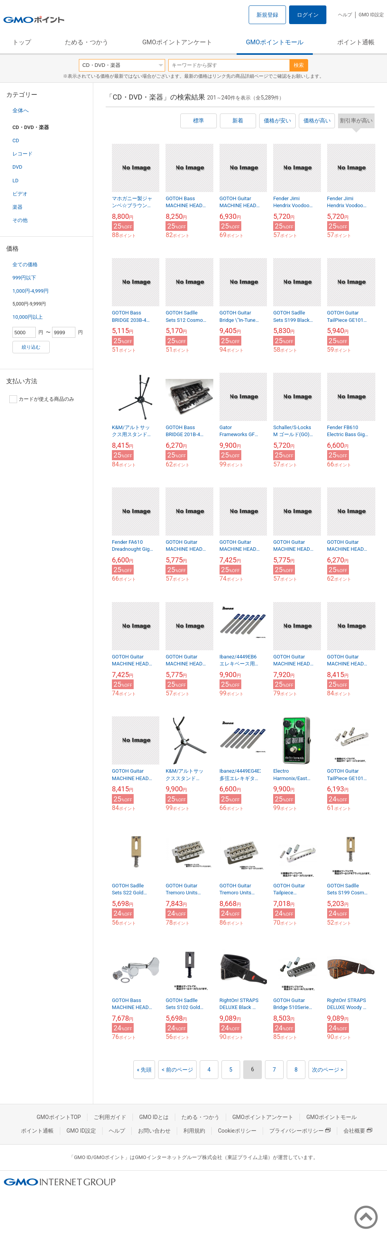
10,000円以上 (27, 317)
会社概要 (357, 1131)
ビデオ (20, 194)
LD (15, 180)
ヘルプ (345, 14)
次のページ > (327, 1070)
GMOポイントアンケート (177, 42)
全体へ (20, 110)
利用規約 (194, 1131)
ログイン (308, 15)
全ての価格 (25, 264)
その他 (20, 220)
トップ (21, 42)
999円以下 (24, 278)
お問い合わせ (154, 1131)
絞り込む (31, 347)
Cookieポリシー (237, 1131)
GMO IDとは (154, 1117)
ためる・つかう (86, 42)
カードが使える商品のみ (41, 399)
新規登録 (267, 15)
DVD (17, 167)
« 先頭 (144, 1070)
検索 (299, 65)
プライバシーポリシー (300, 1131)
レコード (22, 154)
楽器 (17, 207)
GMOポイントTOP (59, 1117)
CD (15, 140)
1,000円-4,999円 (30, 291)
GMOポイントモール (274, 42)
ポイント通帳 (356, 42)
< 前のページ (177, 1070)
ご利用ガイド (110, 1117)
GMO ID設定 (371, 14)
